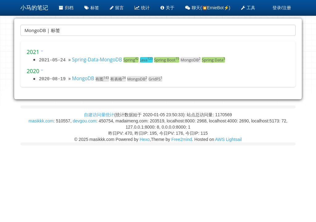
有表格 (118, 79)
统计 (142, 7)
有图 (102, 79)
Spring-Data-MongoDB (97, 59)
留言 (117, 7)
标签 (91, 7)
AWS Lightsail (228, 139)
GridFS (155, 79)
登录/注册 (281, 7)
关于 (167, 7)
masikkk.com (40, 120)
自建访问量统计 (99, 114)
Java (146, 60)
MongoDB (191, 60)
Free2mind (181, 139)
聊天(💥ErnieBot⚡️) (207, 7)
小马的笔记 (34, 8)
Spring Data (213, 60)
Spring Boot (166, 60)
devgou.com (84, 120)
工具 (248, 7)
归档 (66, 7)
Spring (131, 60)
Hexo (144, 139)
